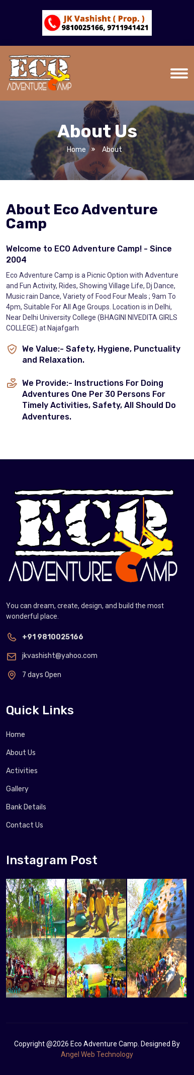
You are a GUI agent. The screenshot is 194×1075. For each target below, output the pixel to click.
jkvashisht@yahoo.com (52, 655)
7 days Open (33, 675)
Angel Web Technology (97, 1054)
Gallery (17, 789)
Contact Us (24, 825)
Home (76, 149)
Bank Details (26, 807)
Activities (22, 771)
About (111, 149)
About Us (21, 753)
